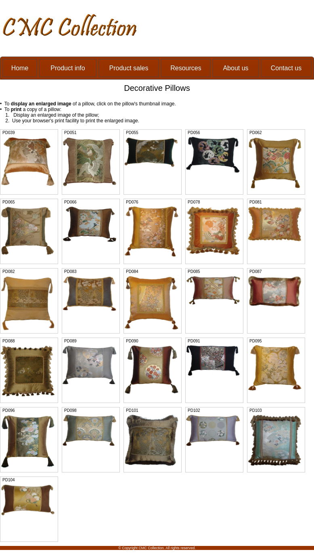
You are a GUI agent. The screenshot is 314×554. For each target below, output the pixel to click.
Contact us (286, 68)
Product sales (129, 68)
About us (235, 68)
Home (20, 68)
